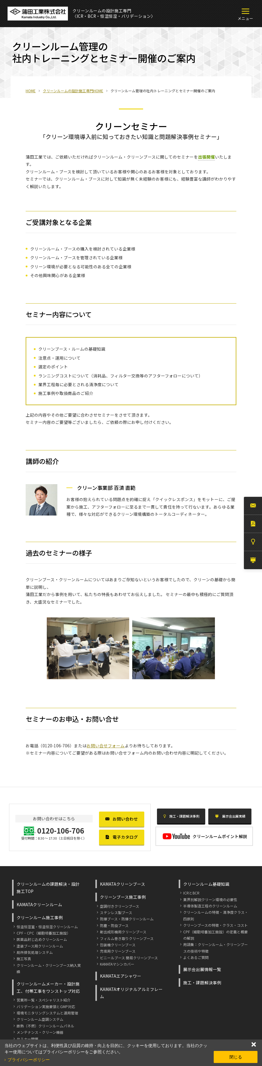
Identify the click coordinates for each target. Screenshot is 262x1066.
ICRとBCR (191, 892)
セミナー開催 (27, 1038)
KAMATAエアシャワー (120, 976)
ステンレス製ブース (116, 912)
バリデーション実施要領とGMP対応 (46, 1006)
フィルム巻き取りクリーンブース (127, 938)
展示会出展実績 (230, 816)
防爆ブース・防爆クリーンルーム (127, 918)
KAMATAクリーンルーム (39, 904)
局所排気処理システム (35, 952)
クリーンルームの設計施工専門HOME (73, 90)
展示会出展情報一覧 (202, 969)
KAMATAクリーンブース (122, 884)
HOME (31, 90)
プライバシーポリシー (29, 1059)
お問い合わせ (121, 819)
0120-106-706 (56, 746)
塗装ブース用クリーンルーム (40, 945)
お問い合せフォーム (106, 746)
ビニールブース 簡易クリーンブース (129, 957)
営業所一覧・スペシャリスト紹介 (44, 999)
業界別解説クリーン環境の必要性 (210, 899)
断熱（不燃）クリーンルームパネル (45, 1025)
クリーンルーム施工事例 (40, 917)
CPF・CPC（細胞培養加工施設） (43, 932)
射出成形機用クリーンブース (123, 931)
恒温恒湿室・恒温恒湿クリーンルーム (47, 926)
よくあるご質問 (196, 957)
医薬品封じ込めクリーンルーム (42, 939)
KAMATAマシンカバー (117, 964)
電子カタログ (121, 837)
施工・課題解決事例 (181, 816)
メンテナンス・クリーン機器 (40, 1032)
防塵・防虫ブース (114, 925)
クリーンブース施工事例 (123, 897)
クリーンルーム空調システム (40, 1019)
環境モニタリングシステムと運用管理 (47, 1012)
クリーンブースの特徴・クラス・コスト (215, 925)
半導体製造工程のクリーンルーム (210, 905)
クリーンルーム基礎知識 (206, 884)
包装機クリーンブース (118, 944)
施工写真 (24, 958)
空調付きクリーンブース (119, 906)
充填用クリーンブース (118, 951)
